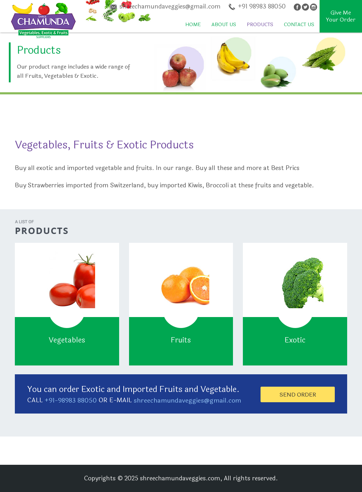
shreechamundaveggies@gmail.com (165, 7)
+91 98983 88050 (257, 7)
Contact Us (299, 24)
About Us (223, 24)
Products (260, 24)
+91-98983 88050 (71, 400)
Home (193, 24)
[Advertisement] (128, 110)
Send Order (298, 394)
